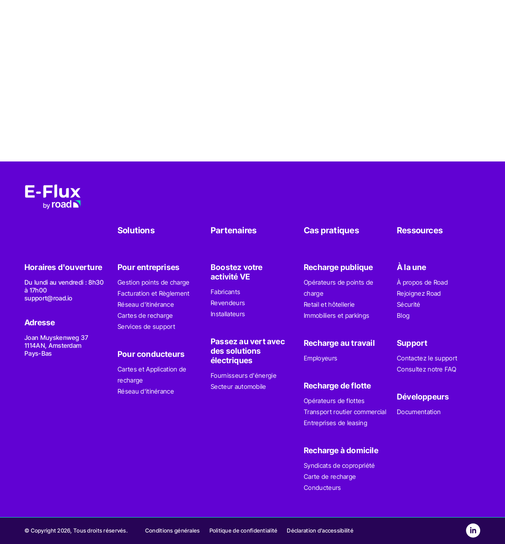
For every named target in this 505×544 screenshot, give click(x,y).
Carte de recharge (330, 476)
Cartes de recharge (145, 315)
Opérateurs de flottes (334, 401)
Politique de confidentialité (243, 530)
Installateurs (228, 314)
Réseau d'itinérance (146, 304)
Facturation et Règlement (154, 293)
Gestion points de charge (154, 282)
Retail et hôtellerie (329, 304)
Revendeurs (228, 303)
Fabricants (225, 292)
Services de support (146, 326)
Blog (403, 315)
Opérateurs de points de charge (338, 287)
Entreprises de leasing (335, 423)
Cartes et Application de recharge (152, 374)
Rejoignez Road (419, 293)
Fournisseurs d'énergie (244, 375)
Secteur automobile (238, 386)
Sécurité (409, 304)
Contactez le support (427, 358)
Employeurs (320, 358)
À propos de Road (422, 282)
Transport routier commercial (345, 412)
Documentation (419, 412)
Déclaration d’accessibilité (320, 530)
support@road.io (48, 298)
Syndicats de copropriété (339, 465)
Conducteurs (322, 487)
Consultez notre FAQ (426, 369)
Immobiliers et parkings (336, 315)
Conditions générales (172, 530)
